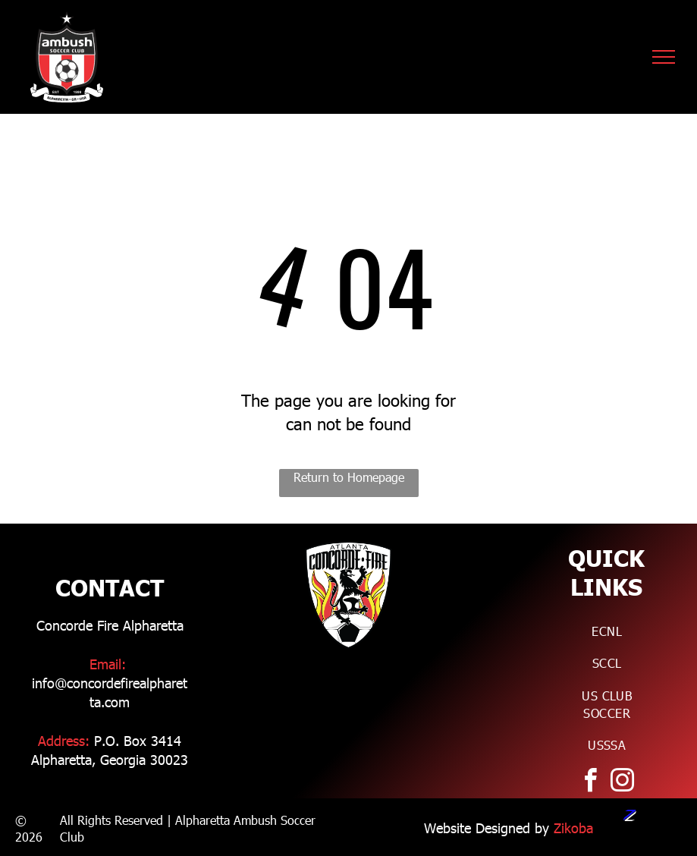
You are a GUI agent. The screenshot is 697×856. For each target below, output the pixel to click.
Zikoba (573, 827)
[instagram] (622, 782)
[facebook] (590, 782)
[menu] (663, 57)
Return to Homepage (349, 477)
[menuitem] (607, 631)
